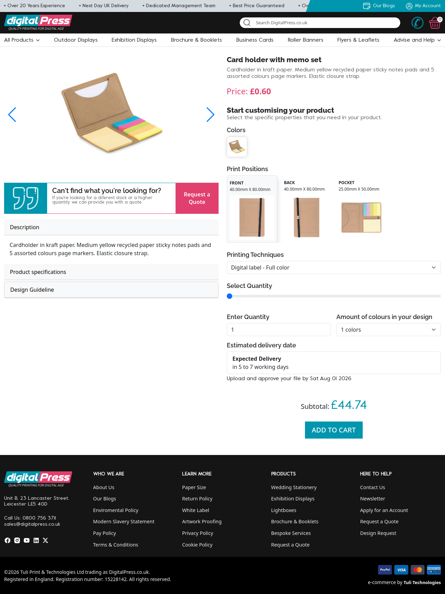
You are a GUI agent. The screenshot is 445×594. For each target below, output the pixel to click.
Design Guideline (32, 289)
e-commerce (382, 582)
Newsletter (372, 498)
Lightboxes (283, 510)
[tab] (111, 227)
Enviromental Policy (116, 510)
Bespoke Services (291, 533)
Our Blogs (104, 498)
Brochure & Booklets (295, 521)
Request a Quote (197, 198)
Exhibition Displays (293, 498)
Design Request (378, 533)
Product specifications (38, 272)
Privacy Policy (197, 533)
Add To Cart (334, 429)
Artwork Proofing (202, 521)
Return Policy (197, 498)
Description (24, 227)
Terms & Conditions (115, 544)
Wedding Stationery (294, 487)
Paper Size (194, 487)
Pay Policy (104, 533)
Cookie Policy (197, 544)
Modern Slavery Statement (124, 521)
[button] (22, 40)
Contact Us (372, 487)
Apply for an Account (384, 510)
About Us (103, 487)
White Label (195, 510)
